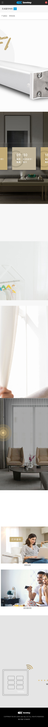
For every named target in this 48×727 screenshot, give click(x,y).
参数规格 (12, 16)
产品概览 (4, 16)
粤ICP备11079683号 (24, 719)
